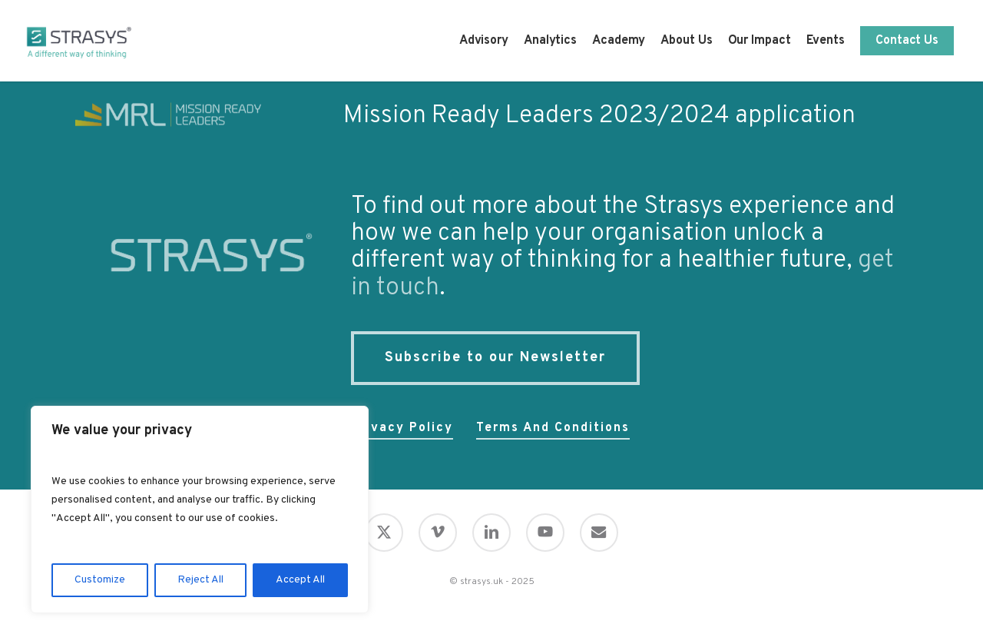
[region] (200, 509)
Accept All (300, 579)
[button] (495, 358)
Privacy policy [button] (402, 428)
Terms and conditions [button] (553, 428)
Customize (99, 579)
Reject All (200, 579)
